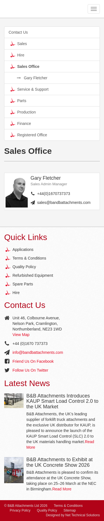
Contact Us (18, 32)
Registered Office (29, 134)
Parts (18, 100)
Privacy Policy (20, 510)
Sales (19, 43)
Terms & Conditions (29, 258)
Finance (21, 123)
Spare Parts (22, 284)
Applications (23, 249)
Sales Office (25, 66)
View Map (20, 334)
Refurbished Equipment (32, 275)
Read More (61, 489)
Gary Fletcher (32, 78)
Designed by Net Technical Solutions (73, 515)
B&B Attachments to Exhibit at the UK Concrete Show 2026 (59, 462)
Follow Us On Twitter (30, 370)
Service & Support (30, 89)
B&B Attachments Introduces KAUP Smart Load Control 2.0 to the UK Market (62, 401)
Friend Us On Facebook (33, 361)
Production (23, 111)
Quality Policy (24, 267)
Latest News (27, 383)
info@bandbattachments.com (37, 352)
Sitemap (70, 510)
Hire (17, 54)
